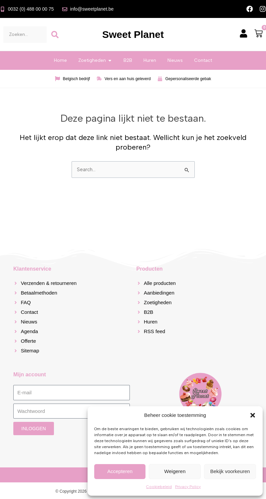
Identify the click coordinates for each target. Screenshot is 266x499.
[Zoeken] (55, 34)
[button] (252, 415)
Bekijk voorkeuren (230, 471)
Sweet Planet (133, 34)
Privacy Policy (188, 486)
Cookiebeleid (159, 486)
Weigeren (174, 471)
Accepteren (120, 471)
